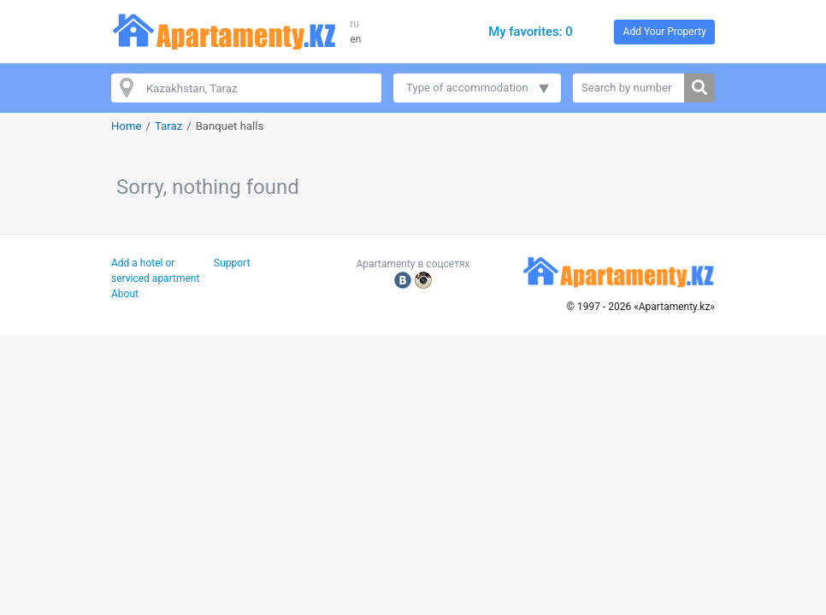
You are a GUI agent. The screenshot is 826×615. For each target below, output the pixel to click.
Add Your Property (664, 32)
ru (354, 24)
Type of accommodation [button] (467, 87)
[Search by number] (629, 87)
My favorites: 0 (530, 31)
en (355, 39)
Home (126, 126)
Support (232, 263)
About (125, 294)
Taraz (168, 126)
